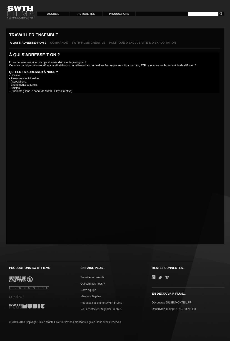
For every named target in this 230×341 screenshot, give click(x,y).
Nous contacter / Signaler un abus (101, 309)
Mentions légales (90, 296)
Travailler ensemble (92, 277)
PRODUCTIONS (119, 13)
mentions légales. (85, 322)
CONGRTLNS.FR (185, 309)
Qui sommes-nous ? (92, 283)
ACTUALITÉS (86, 13)
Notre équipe (88, 290)
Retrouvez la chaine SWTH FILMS (101, 302)
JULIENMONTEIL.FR (179, 302)
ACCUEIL (53, 13)
